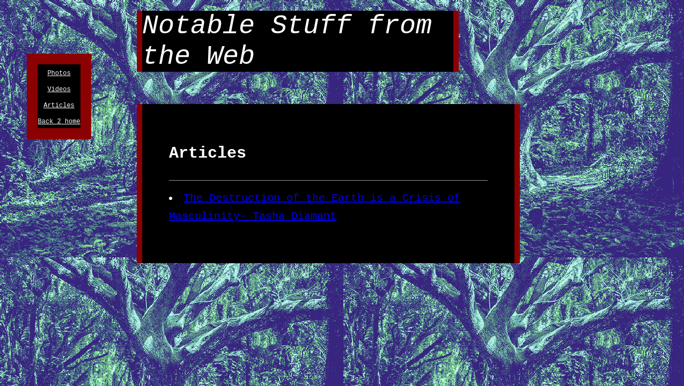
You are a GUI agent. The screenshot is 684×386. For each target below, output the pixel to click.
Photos (58, 74)
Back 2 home (59, 127)
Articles (59, 109)
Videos (58, 91)
